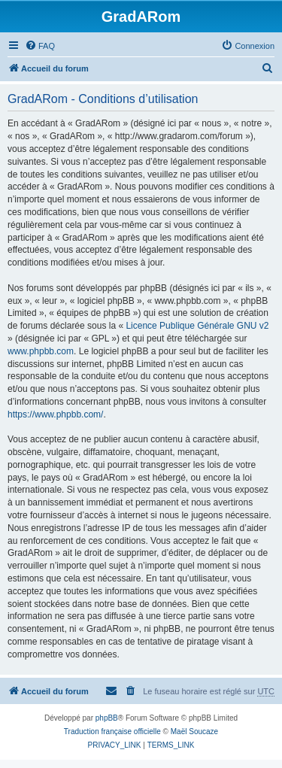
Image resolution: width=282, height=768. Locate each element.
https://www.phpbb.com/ (55, 414)
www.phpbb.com (41, 351)
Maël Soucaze (194, 731)
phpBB (107, 718)
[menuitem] (40, 46)
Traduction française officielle (112, 731)
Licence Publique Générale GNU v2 (197, 325)
